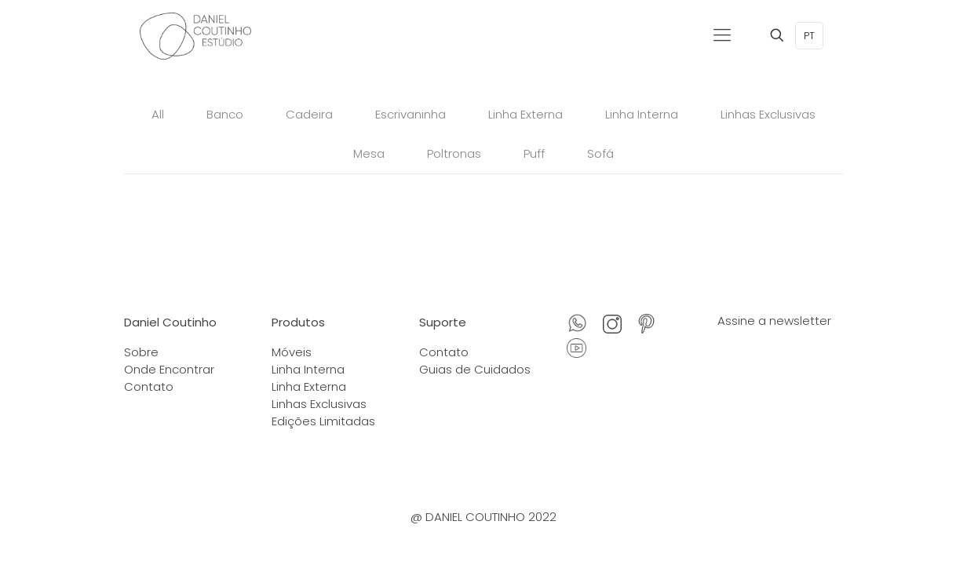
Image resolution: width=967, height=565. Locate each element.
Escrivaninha (410, 114)
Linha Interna (641, 114)
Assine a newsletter (774, 320)
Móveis (292, 352)
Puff (534, 153)
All (157, 114)
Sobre (141, 352)
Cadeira (309, 114)
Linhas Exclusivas (768, 114)
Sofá (600, 153)
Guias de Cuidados (475, 369)
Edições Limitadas (323, 421)
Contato (148, 386)
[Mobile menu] (722, 35)
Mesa (369, 153)
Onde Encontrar (169, 369)
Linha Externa (525, 114)
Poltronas (454, 153)
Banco (224, 114)
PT (809, 35)
